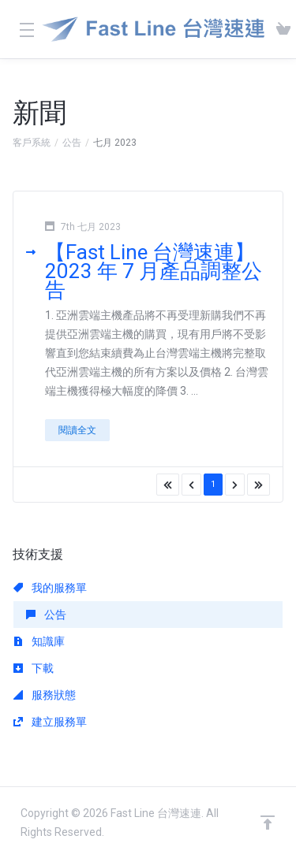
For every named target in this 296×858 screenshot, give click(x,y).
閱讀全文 (77, 430)
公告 (71, 142)
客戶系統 (32, 142)
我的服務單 (50, 587)
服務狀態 (44, 695)
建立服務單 (50, 721)
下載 (33, 668)
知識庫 (39, 641)
